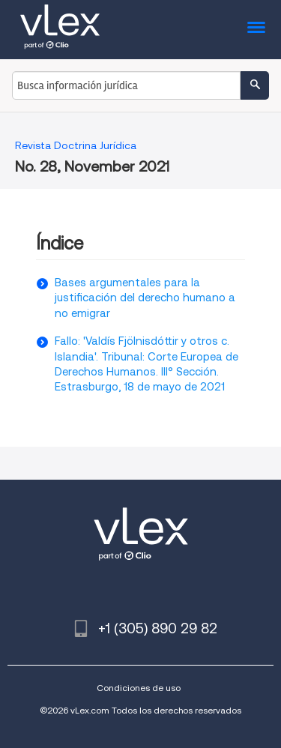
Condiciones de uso (139, 688)
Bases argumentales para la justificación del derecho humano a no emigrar (145, 298)
